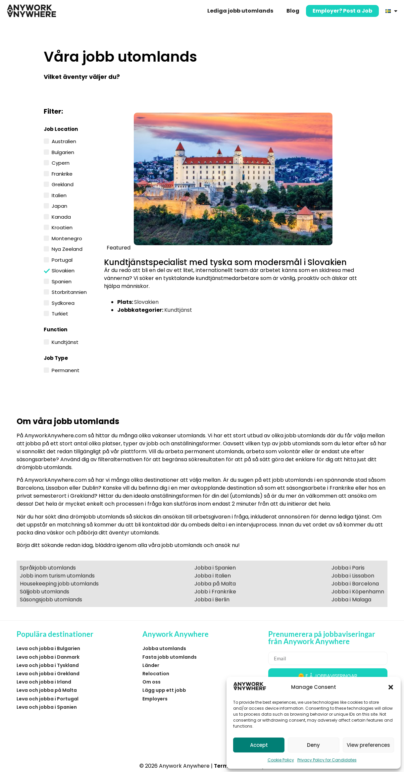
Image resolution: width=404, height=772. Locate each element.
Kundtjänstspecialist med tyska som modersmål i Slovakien (225, 262)
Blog (292, 11)
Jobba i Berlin (211, 599)
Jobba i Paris (348, 568)
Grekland (63, 184)
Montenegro (67, 238)
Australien (64, 141)
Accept (259, 745)
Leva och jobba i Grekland (48, 673)
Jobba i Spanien (215, 568)
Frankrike (62, 173)
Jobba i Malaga (351, 599)
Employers (155, 698)
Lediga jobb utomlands (240, 11)
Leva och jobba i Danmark (48, 657)
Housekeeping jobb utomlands (59, 583)
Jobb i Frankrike (215, 591)
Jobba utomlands (164, 648)
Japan (59, 205)
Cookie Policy (281, 760)
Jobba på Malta (215, 583)
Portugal (62, 259)
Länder (150, 665)
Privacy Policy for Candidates (327, 760)
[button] (390, 687)
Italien (59, 195)
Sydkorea (63, 302)
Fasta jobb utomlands (169, 657)
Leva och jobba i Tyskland (48, 665)
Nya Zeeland (67, 248)
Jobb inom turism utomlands (57, 575)
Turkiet (60, 313)
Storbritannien (69, 292)
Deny (313, 745)
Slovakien (63, 270)
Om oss (151, 682)
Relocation (155, 673)
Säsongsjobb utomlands (51, 599)
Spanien (62, 281)
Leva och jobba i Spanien (47, 707)
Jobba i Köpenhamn (357, 591)
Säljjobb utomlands (44, 591)
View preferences (368, 745)
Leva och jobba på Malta (47, 690)
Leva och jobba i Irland (44, 682)
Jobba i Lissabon (352, 575)
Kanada (61, 216)
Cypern (61, 162)
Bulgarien (63, 152)
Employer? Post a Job (342, 11)
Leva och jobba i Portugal (47, 698)
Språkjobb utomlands (48, 568)
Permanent (65, 370)
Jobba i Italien (212, 575)
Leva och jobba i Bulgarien (48, 648)
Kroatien (62, 227)
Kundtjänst (65, 342)
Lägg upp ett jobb (164, 690)
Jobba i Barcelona (355, 583)
